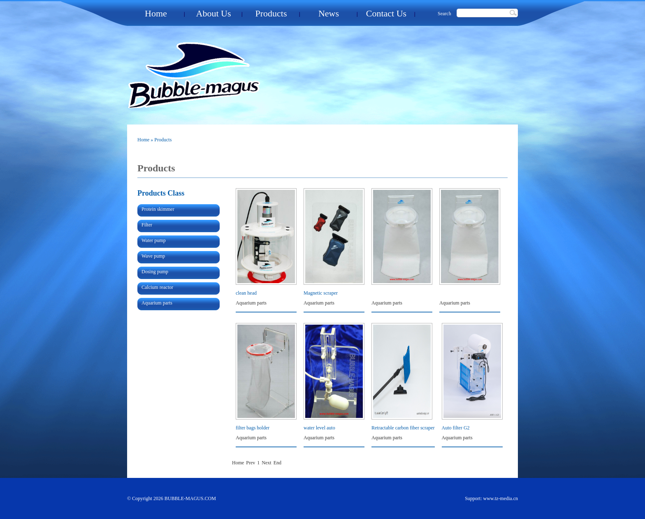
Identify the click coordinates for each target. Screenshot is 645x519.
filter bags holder (252, 428)
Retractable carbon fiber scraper (403, 428)
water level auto (319, 428)
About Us (213, 13)
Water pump (154, 240)
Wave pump (153, 256)
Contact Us (386, 13)
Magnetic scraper (321, 293)
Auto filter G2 (456, 428)
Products (271, 13)
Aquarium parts (157, 303)
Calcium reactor (157, 287)
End (277, 463)
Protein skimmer (158, 209)
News (328, 13)
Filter (147, 225)
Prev (250, 463)
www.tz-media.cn (500, 498)
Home (156, 13)
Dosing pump (155, 271)
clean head (246, 293)
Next (266, 463)
